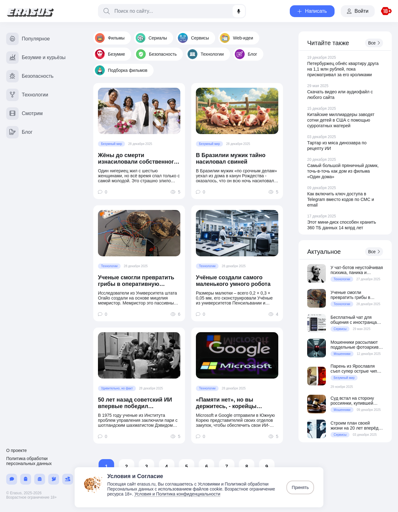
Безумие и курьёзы (36, 57)
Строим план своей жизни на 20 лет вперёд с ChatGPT (356, 426)
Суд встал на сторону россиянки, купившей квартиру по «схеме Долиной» (352, 401)
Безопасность (156, 54)
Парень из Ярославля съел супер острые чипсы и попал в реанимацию (356, 369)
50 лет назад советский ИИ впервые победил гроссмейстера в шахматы (135, 403)
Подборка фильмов (121, 70)
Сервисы (193, 38)
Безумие (110, 54)
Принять (300, 487)
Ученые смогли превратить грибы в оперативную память (136, 280)
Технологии (205, 54)
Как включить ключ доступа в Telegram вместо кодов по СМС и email (340, 199)
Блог (246, 54)
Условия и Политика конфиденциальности (177, 493)
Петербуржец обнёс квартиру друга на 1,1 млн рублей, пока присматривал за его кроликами (343, 69)
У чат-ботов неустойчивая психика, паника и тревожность (357, 270)
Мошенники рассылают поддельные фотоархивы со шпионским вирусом (356, 345)
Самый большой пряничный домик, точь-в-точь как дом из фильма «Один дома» (343, 171)
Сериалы (151, 38)
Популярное (28, 39)
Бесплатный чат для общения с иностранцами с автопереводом (356, 320)
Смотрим (24, 113)
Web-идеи (236, 38)
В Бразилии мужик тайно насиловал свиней (231, 158)
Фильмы (110, 38)
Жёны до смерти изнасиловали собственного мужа (137, 158)
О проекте (16, 450)
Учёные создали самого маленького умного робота (233, 280)
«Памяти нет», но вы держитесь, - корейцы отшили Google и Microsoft (233, 403)
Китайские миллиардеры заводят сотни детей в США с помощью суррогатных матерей (340, 120)
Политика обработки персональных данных (29, 461)
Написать (312, 11)
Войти (357, 11)
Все (374, 42)
